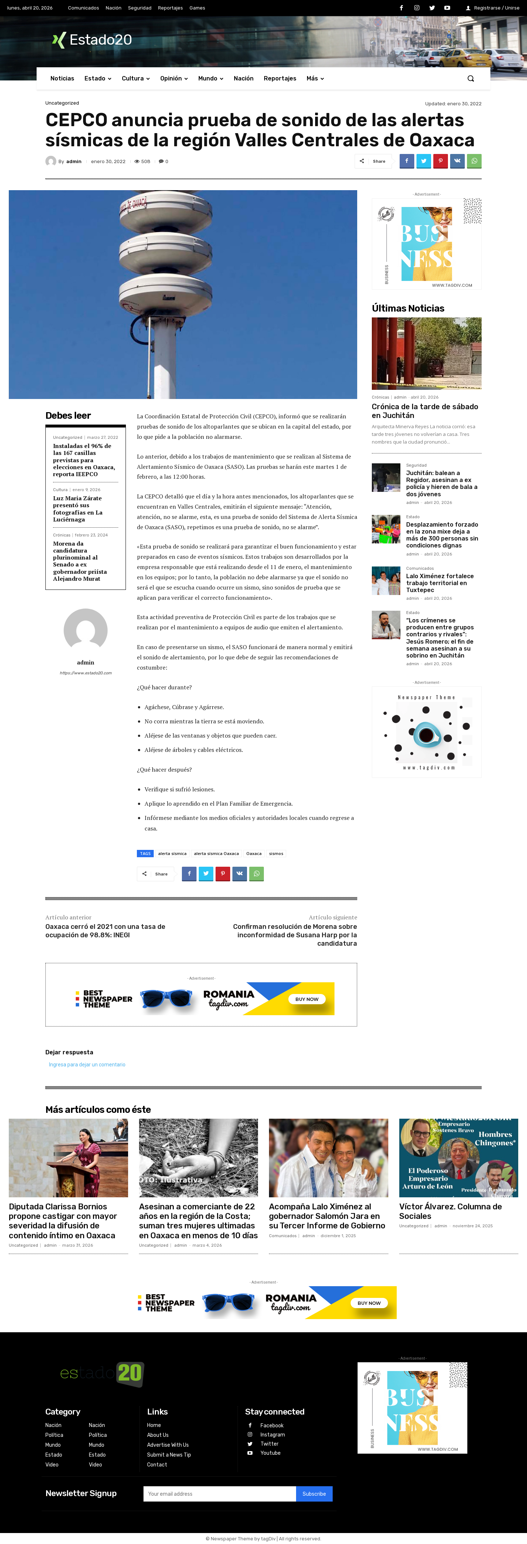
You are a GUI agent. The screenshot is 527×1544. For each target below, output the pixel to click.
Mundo (53, 1445)
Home (154, 1425)
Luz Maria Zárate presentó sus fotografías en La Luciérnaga (77, 508)
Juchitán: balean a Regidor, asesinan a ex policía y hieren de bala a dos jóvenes (442, 484)
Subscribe (314, 1494)
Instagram (273, 1435)
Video (52, 1465)
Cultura (60, 490)
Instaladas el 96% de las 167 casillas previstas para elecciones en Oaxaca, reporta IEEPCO (84, 460)
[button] (471, 78)
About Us (158, 1435)
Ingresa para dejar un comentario (87, 1064)
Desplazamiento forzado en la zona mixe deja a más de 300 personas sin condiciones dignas (442, 535)
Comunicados (420, 568)
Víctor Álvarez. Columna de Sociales (450, 1211)
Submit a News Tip (169, 1455)
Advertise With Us (168, 1445)
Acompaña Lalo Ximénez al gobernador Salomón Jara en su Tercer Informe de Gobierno (327, 1216)
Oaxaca (254, 853)
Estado (413, 517)
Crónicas (61, 535)
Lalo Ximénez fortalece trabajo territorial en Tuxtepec (440, 583)
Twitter (270, 1444)
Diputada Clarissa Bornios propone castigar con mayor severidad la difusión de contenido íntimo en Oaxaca (63, 1221)
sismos (276, 853)
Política (54, 1435)
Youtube (271, 1453)
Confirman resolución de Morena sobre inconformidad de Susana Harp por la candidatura (295, 935)
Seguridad (416, 465)
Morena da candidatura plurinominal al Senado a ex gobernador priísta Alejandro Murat (80, 561)
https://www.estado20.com (86, 673)
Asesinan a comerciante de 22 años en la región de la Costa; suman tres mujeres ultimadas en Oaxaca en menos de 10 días (198, 1221)
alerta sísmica (172, 853)
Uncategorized (62, 103)
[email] (219, 1494)
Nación (53, 1425)
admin (74, 161)
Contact (157, 1465)
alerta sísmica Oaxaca (216, 853)
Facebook (272, 1426)
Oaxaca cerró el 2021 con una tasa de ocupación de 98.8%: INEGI (105, 931)
